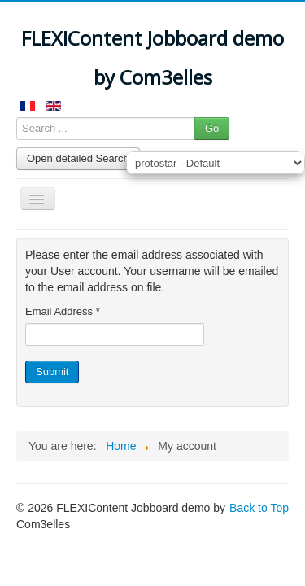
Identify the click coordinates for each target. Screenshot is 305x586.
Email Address (62, 311)
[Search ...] (105, 128)
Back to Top (259, 507)
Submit (52, 371)
